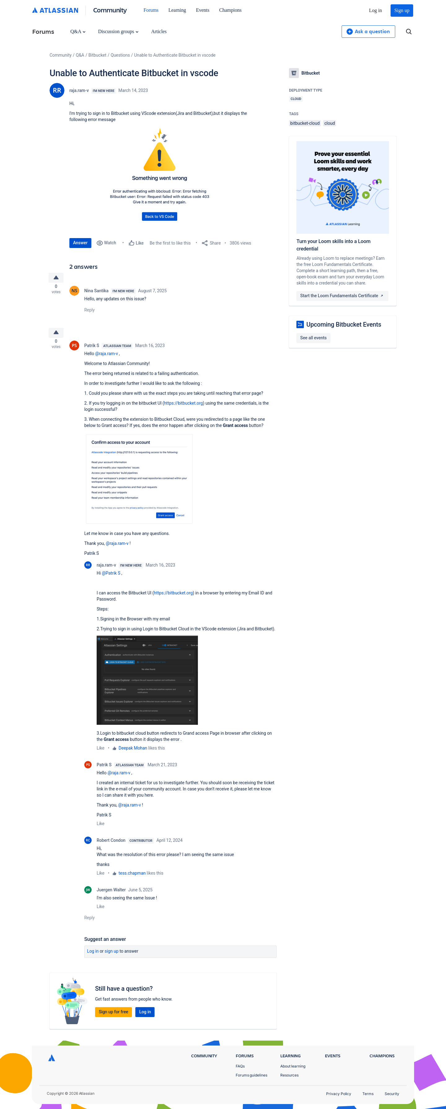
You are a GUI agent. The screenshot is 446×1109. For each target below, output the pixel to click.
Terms (368, 1093)
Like (100, 752)
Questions (120, 55)
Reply (89, 311)
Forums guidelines (251, 1075)
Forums (150, 10)
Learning (177, 10)
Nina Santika (96, 292)
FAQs (240, 1066)
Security (392, 1093)
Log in (375, 10)
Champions (230, 10)
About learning (292, 1066)
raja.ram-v (79, 90)
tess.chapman (132, 877)
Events (202, 10)
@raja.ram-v (106, 357)
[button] (162, 177)
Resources (289, 1075)
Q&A (77, 31)
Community (110, 9)
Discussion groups (118, 31)
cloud (329, 123)
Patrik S (91, 349)
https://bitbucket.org (183, 407)
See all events (313, 337)
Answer (80, 242)
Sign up (401, 10)
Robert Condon (111, 844)
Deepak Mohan (133, 752)
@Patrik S (111, 577)
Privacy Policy (338, 1093)
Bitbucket (98, 55)
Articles (159, 31)
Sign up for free (113, 1015)
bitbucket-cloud (305, 123)
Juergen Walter (111, 893)
